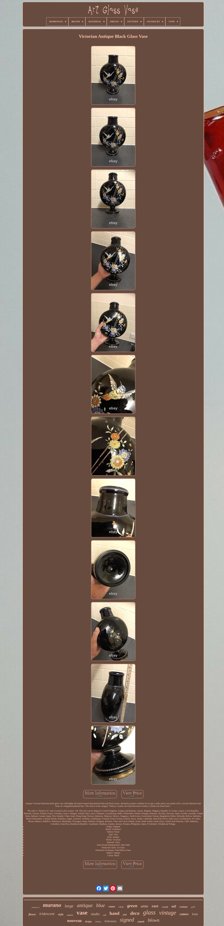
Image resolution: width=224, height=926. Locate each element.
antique (85, 905)
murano (52, 905)
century (184, 906)
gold (193, 907)
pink (125, 914)
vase (82, 912)
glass (149, 912)
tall (174, 906)
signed (127, 920)
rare (155, 906)
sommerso (35, 907)
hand (114, 913)
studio (95, 914)
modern (70, 915)
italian (98, 921)
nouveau (74, 920)
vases (111, 906)
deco (134, 913)
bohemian (110, 921)
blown (153, 920)
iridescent (47, 913)
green (132, 905)
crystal (165, 907)
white (144, 906)
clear (121, 906)
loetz (195, 914)
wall (104, 915)
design (88, 921)
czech (141, 921)
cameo (184, 914)
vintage (167, 913)
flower (32, 914)
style (61, 914)
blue (100, 905)
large (69, 906)
